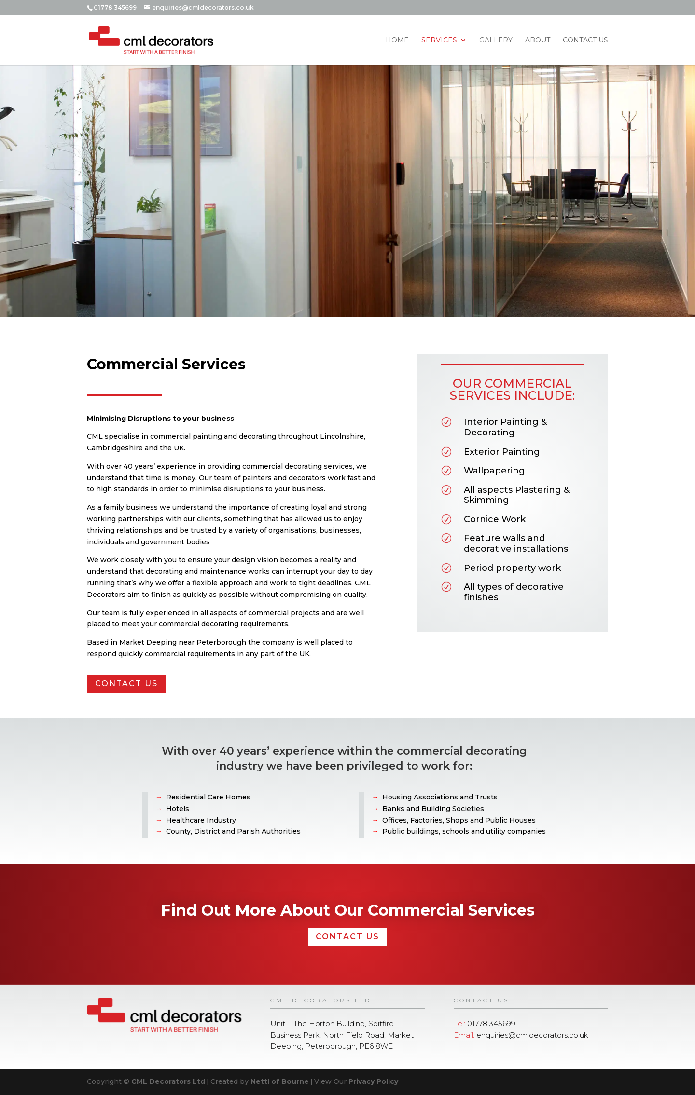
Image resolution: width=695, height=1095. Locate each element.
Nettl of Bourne (279, 1081)
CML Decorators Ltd (168, 1081)
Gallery (496, 40)
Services (439, 40)
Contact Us (585, 40)
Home (397, 40)
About (537, 40)
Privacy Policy (373, 1081)
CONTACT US (115, 683)
